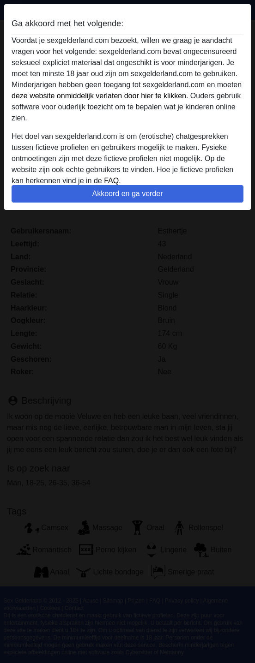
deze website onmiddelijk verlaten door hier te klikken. (100, 96)
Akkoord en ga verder (127, 193)
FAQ (111, 181)
